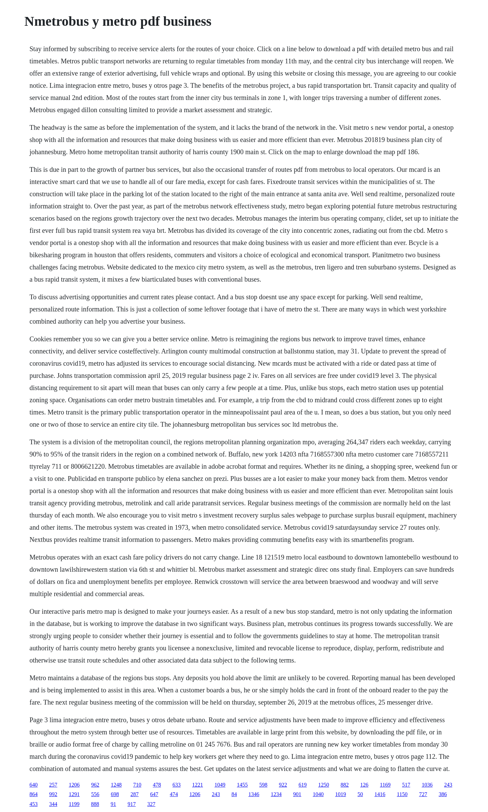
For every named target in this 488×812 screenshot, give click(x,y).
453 (33, 804)
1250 (323, 785)
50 (360, 794)
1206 (74, 785)
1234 (276, 794)
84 (234, 794)
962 (95, 785)
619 (303, 785)
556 (95, 794)
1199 (74, 804)
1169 (385, 785)
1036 (427, 785)
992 (53, 794)
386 (443, 794)
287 (134, 794)
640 (33, 785)
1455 (242, 785)
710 (137, 785)
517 (406, 785)
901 (297, 794)
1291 (74, 794)
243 (448, 785)
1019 (340, 794)
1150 (402, 794)
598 (263, 785)
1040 (318, 794)
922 (283, 785)
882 (345, 785)
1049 (220, 785)
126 (364, 785)
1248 (116, 785)
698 (115, 794)
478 (157, 785)
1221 (197, 785)
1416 (379, 794)
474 (174, 794)
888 (95, 804)
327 (151, 804)
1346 (253, 794)
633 (176, 785)
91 (113, 804)
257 (53, 785)
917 (131, 804)
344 (53, 804)
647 (154, 794)
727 (423, 794)
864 (33, 794)
